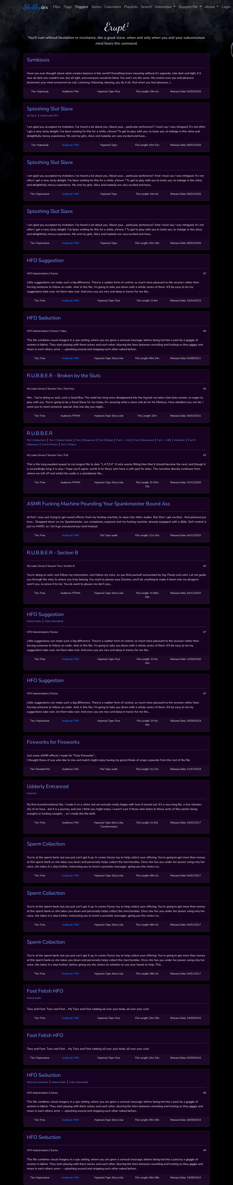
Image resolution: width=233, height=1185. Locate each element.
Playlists (131, 6)
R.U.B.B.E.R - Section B (52, 553)
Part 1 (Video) (68, 444)
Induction (32, 793)
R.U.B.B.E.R (40, 433)
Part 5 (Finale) (50, 444)
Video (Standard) (54, 621)
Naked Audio (34, 621)
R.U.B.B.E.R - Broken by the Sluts (64, 376)
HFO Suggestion (45, 260)
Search (146, 6)
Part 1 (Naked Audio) (60, 440)
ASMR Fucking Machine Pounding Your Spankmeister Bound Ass (98, 504)
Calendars (112, 6)
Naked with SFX (49, 115)
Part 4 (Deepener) (144, 440)
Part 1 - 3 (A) (123, 440)
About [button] (210, 6)
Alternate (179, 440)
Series (96, 6)
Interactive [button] (164, 6)
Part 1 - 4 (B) (164, 440)
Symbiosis (38, 60)
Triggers (81, 6)
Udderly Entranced (48, 786)
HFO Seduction (44, 318)
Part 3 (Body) (106, 440)
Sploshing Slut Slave (50, 109)
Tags (68, 6)
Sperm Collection (46, 844)
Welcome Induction (37, 1082)
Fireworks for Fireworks (53, 742)
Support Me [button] (189, 6)
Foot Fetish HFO (45, 991)
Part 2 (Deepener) (85, 440)
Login (226, 6)
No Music (32, 115)
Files (56, 6)
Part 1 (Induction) (36, 440)
